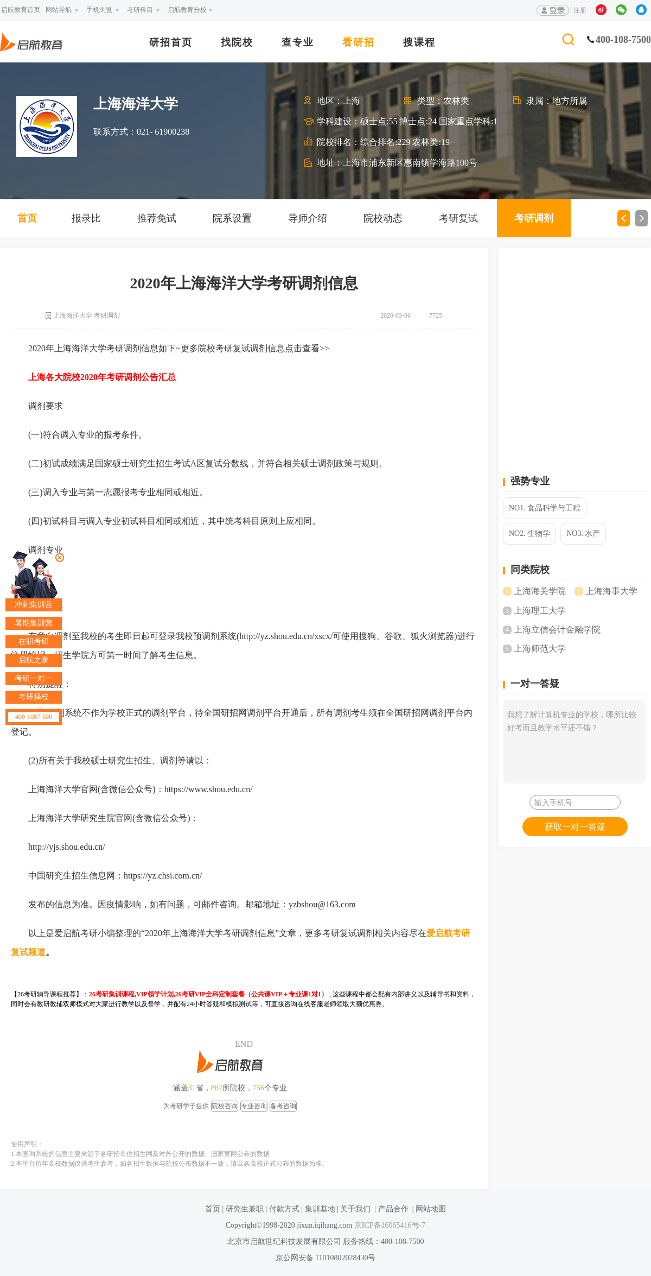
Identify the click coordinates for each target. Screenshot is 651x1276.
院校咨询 (225, 1106)
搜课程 (419, 42)
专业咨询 (254, 1106)
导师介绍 (307, 218)
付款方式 (284, 1209)
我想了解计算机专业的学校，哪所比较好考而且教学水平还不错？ (574, 742)
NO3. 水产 (583, 533)
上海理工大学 (540, 610)
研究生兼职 (245, 1209)
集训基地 (320, 1209)
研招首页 (171, 42)
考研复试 (458, 218)
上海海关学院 (540, 591)
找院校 (237, 42)
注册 (579, 10)
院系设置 (232, 218)
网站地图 (431, 1209)
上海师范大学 (540, 648)
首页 (27, 218)
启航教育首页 (20, 10)
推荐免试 (156, 218)
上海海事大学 (611, 591)
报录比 (86, 218)
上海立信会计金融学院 (557, 629)
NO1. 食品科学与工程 (544, 508)
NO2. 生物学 (529, 533)
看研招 (358, 42)
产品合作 (393, 1209)
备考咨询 (283, 1106)
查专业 (298, 42)
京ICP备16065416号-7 (388, 1225)
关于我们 (355, 1209)
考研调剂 (533, 218)
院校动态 (383, 218)
